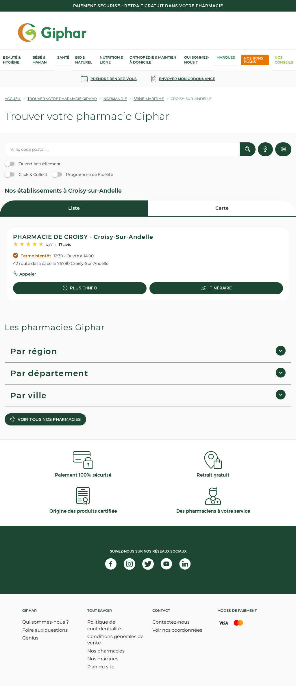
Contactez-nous (171, 622)
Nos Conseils (284, 59)
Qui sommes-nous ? (196, 59)
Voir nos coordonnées (177, 630)
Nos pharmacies (106, 651)
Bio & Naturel (83, 59)
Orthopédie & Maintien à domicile (153, 59)
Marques (226, 57)
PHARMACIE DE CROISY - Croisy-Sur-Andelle (83, 236)
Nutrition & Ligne (111, 59)
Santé (63, 57)
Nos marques (102, 658)
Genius (30, 638)
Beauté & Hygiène (12, 59)
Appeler (27, 274)
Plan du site (100, 667)
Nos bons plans (253, 60)
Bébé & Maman (39, 59)
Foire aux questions (45, 630)
